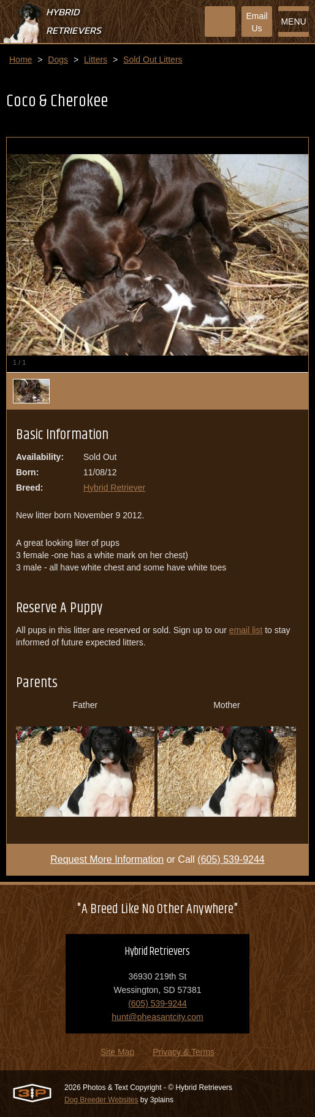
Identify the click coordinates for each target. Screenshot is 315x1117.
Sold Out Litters (153, 59)
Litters (95, 59)
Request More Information (107, 859)
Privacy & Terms (183, 1052)
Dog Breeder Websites (101, 1100)
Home (20, 59)
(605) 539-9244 (230, 859)
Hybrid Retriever (114, 487)
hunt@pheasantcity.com (157, 1017)
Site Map (117, 1052)
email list (245, 630)
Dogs (58, 59)
